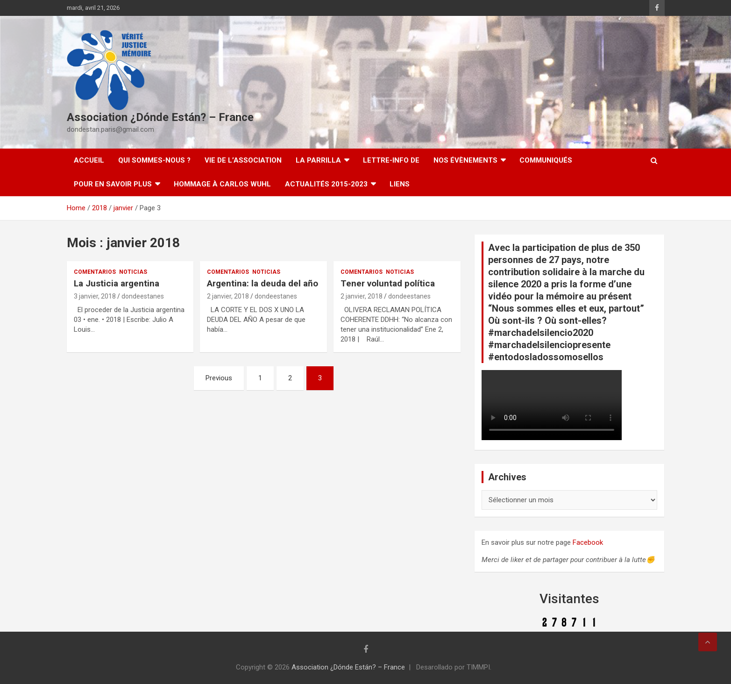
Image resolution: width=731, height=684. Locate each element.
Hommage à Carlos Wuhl (222, 184)
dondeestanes (142, 296)
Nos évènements (465, 160)
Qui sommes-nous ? (154, 160)
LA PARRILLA (318, 160)
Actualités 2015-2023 (326, 184)
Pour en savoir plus (113, 184)
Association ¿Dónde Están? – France (160, 117)
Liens (400, 184)
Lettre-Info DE (391, 160)
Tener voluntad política (388, 283)
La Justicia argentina (116, 283)
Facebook (588, 542)
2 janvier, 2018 (228, 296)
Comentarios (95, 272)
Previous (219, 378)
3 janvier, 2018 (95, 296)
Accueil (89, 160)
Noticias (133, 272)
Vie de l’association (243, 160)
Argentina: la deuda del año (262, 283)
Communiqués (545, 160)
